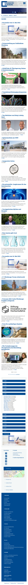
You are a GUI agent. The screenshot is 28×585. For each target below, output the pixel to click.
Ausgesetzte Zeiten (8, 161)
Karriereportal (7, 516)
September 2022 (7, 400)
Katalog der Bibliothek (9, 548)
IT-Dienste (6, 528)
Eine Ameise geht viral (9, 233)
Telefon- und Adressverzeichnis (11, 555)
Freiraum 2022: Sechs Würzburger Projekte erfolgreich (12, 300)
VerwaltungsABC (8, 519)
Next (24, 11)
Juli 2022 (5, 402)
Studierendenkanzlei (8, 534)
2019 (5, 421)
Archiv (15, 15)
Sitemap (6, 570)
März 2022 (6, 407)
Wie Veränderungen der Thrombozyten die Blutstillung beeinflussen (11, 347)
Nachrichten (7, 514)
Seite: (5, 579)
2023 (5, 390)
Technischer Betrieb (8, 562)
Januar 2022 (6, 410)
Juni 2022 (6, 403)
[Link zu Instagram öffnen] (5, 453)
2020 (5, 417)
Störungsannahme (8, 561)
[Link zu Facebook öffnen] (5, 461)
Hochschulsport (7, 529)
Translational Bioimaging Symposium (14, 92)
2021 (5, 414)
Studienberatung (8, 531)
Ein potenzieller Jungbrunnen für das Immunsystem (13, 185)
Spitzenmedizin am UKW (10, 138)
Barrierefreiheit (21, 583)
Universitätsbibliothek (9, 527)
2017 (5, 427)
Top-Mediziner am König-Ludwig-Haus (12, 116)
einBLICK (10, 15)
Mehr (8, 40)
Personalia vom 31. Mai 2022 (11, 23)
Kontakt (15, 450)
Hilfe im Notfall (7, 563)
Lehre (5, 502)
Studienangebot (7, 513)
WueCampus (7, 544)
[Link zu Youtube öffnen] (5, 464)
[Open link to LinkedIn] (5, 458)
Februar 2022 (6, 408)
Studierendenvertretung (9, 535)
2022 (5, 393)
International (7, 505)
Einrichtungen (7, 504)
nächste (17, 374)
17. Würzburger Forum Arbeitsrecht (13, 277)
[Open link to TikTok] (5, 456)
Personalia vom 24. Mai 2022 (11, 256)
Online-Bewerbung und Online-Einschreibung (13, 547)
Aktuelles (5, 15)
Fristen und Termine (8, 512)
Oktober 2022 (6, 398)
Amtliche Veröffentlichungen (10, 520)
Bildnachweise (7, 571)
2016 (5, 430)
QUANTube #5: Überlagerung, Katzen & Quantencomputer (13, 69)
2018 (5, 424)
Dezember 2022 (7, 396)
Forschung (6, 501)
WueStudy (6, 543)
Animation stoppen (22, 12)
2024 (5, 387)
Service (6, 524)
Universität (6, 498)
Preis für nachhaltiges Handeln (12, 324)
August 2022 (6, 401)
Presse (6, 558)
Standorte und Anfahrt (9, 556)
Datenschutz (13, 583)
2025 (5, 384)
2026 (5, 380)
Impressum (6, 583)
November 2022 (7, 397)
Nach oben (6, 573)
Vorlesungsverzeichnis (9, 546)
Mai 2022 (6, 405)
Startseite (6, 495)
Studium (6, 499)
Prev (4, 11)
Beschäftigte (7, 517)
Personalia (7, 434)
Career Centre (7, 536)
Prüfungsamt (7, 532)
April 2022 (6, 406)
